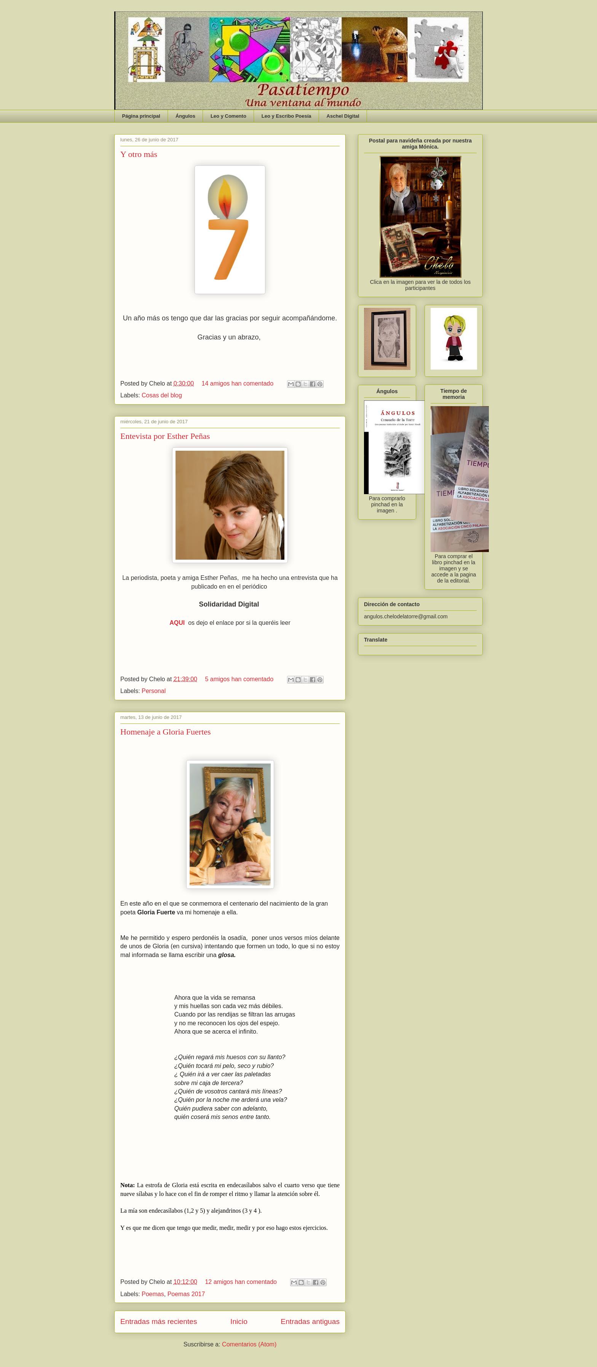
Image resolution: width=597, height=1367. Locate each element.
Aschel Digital (343, 116)
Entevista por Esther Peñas (165, 436)
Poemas (153, 1294)
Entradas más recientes (158, 1321)
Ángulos (185, 116)
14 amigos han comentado (238, 383)
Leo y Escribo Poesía (286, 116)
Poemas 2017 (186, 1294)
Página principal (141, 116)
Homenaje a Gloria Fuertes (165, 731)
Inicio (238, 1321)
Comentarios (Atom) (249, 1344)
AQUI (177, 622)
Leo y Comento (228, 116)
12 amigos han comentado (241, 1282)
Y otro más (138, 154)
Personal (154, 691)
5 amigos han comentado (239, 679)
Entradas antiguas (310, 1321)
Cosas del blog (162, 395)
